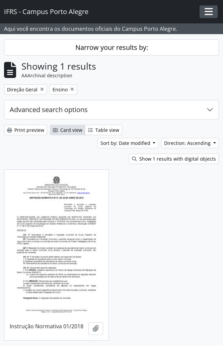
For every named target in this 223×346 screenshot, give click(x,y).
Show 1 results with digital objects (174, 159)
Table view (103, 130)
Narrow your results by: (111, 47)
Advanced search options (49, 109)
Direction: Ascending (188, 143)
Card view (67, 130)
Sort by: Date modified (126, 143)
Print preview (25, 130)
